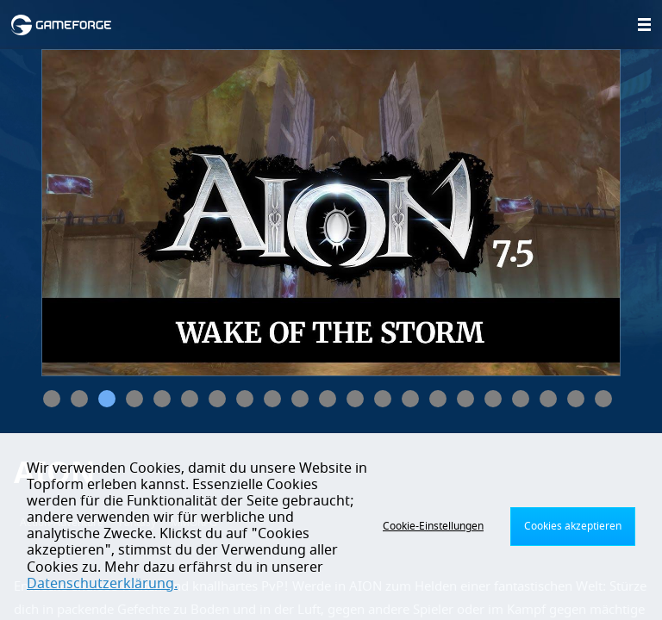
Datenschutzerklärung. (102, 584)
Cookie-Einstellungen (433, 526)
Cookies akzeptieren (572, 526)
